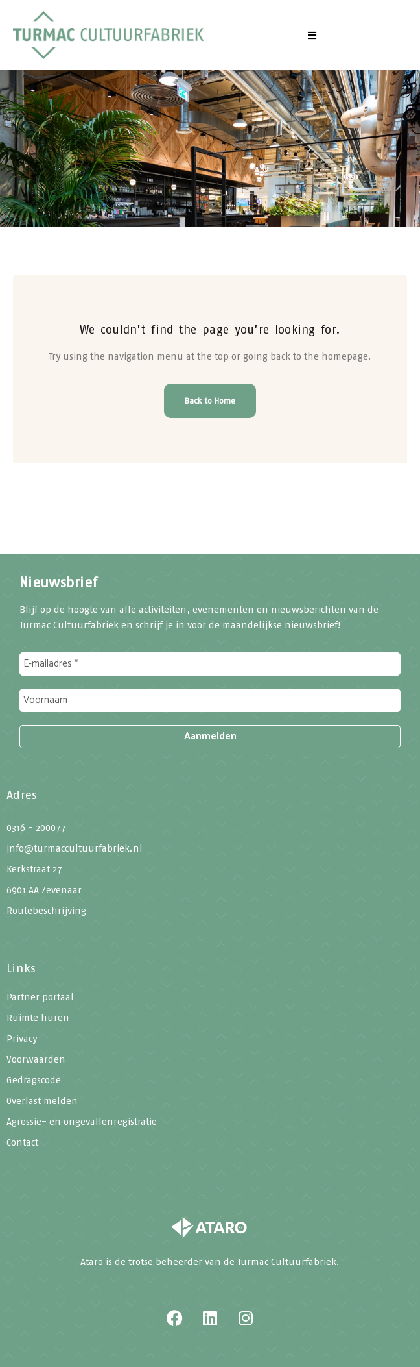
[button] (312, 35)
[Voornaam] (210, 700)
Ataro (91, 1262)
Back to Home (210, 401)
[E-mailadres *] (210, 664)
